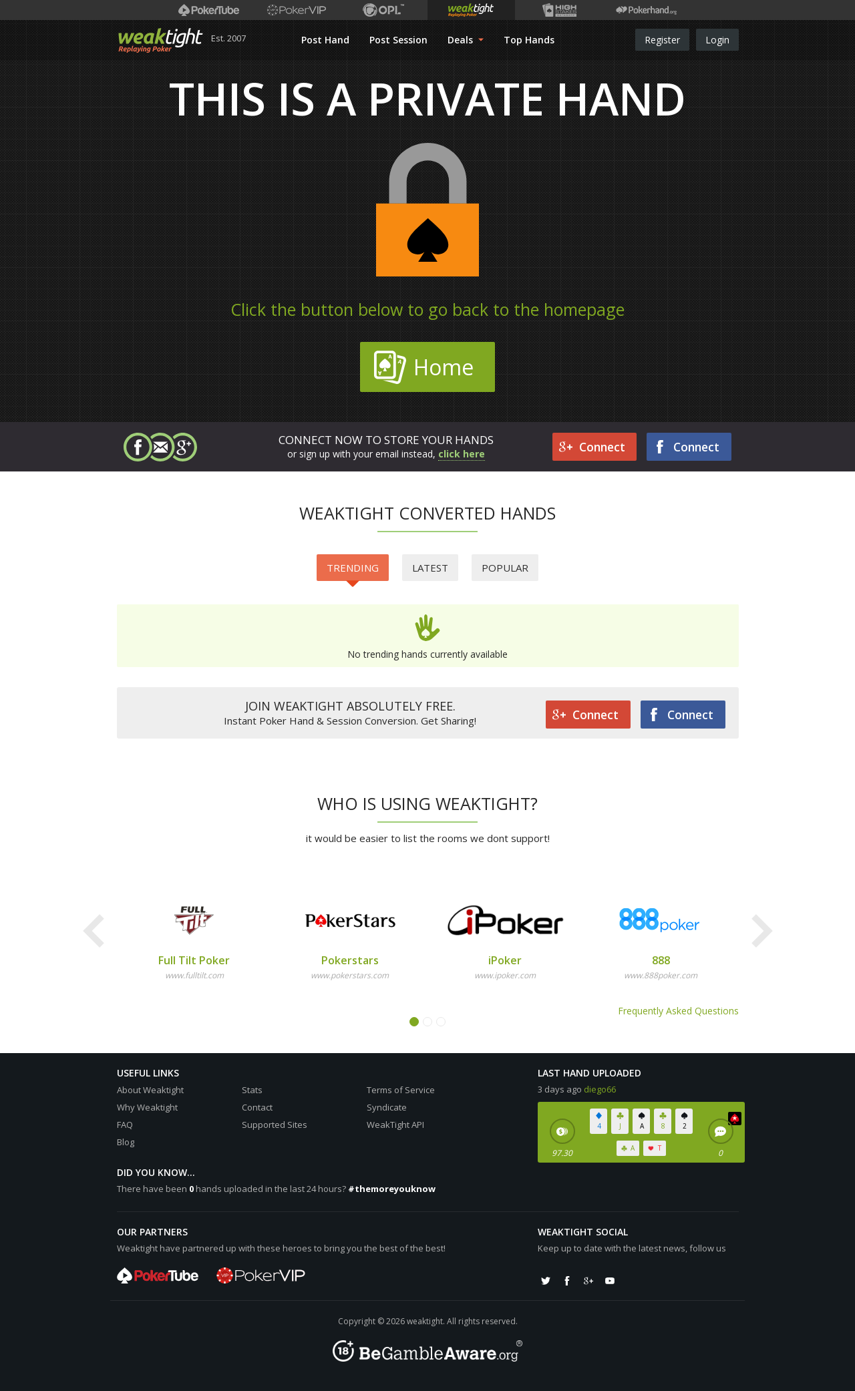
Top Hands (529, 39)
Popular (505, 567)
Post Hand (325, 39)
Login (717, 39)
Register (662, 39)
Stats (252, 1090)
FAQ (125, 1125)
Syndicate (387, 1107)
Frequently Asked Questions (678, 1010)
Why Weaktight (147, 1107)
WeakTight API (395, 1125)
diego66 (600, 1089)
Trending (353, 571)
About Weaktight (150, 1090)
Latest (430, 567)
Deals (466, 39)
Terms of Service (401, 1090)
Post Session (398, 39)
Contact (257, 1107)
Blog (125, 1142)
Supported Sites (274, 1125)
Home (423, 367)
